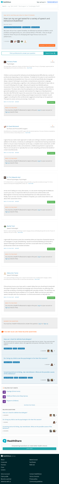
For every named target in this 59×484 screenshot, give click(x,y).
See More (30, 377)
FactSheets (33, 462)
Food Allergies (21, 348)
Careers (3, 470)
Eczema (15, 348)
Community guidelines (36, 481)
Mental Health (16, 362)
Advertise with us (6, 481)
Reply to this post (9, 101)
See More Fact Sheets (29, 405)
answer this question (47, 45)
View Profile (29, 68)
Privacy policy (33, 479)
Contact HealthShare (36, 474)
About (2, 460)
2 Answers (43, 351)
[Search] (29, 6)
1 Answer (47, 364)
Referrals (32, 465)
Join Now (29, 448)
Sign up (7, 112)
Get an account (5, 474)
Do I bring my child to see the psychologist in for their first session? (25, 358)
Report (17, 101)
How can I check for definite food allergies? (18, 339)
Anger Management (8, 377)
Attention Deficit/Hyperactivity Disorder (12, 27)
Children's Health (26, 27)
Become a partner (6, 479)
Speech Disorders (35, 27)
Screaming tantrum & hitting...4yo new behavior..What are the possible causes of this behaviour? (29, 373)
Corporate (4, 462)
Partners (3, 465)
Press (2, 467)
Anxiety (16, 377)
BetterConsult (34, 460)
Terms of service (34, 476)
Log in (39, 110)
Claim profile (4, 476)
